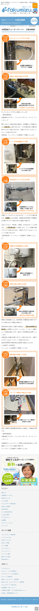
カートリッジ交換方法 (6, 576)
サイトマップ (4, 525)
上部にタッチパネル (6, 540)
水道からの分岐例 (5, 506)
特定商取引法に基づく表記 (19, 607)
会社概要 (3, 520)
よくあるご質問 (5, 514)
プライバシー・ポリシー (7, 522)
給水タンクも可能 (5, 556)
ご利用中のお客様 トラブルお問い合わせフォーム (13, 590)
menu (35, 5)
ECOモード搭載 (5, 542)
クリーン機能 (4, 545)
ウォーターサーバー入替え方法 (8, 584)
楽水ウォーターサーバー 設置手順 (10, 579)
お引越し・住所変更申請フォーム (9, 593)
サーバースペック (5, 551)
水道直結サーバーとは (6, 495)
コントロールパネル (6, 537)
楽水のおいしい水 (5, 498)
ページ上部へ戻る (37, 609)
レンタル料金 (4, 500)
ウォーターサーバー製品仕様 (8, 503)
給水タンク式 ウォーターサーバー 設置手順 (12, 582)
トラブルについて (5, 517)
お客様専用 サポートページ (8, 587)
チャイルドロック (5, 548)
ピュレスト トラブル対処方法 (8, 571)
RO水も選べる (4, 559)
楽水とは (3, 492)
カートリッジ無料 (5, 553)
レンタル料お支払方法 (6, 511)
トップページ (4, 26)
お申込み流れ (4, 509)
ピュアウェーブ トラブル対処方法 (10, 573)
